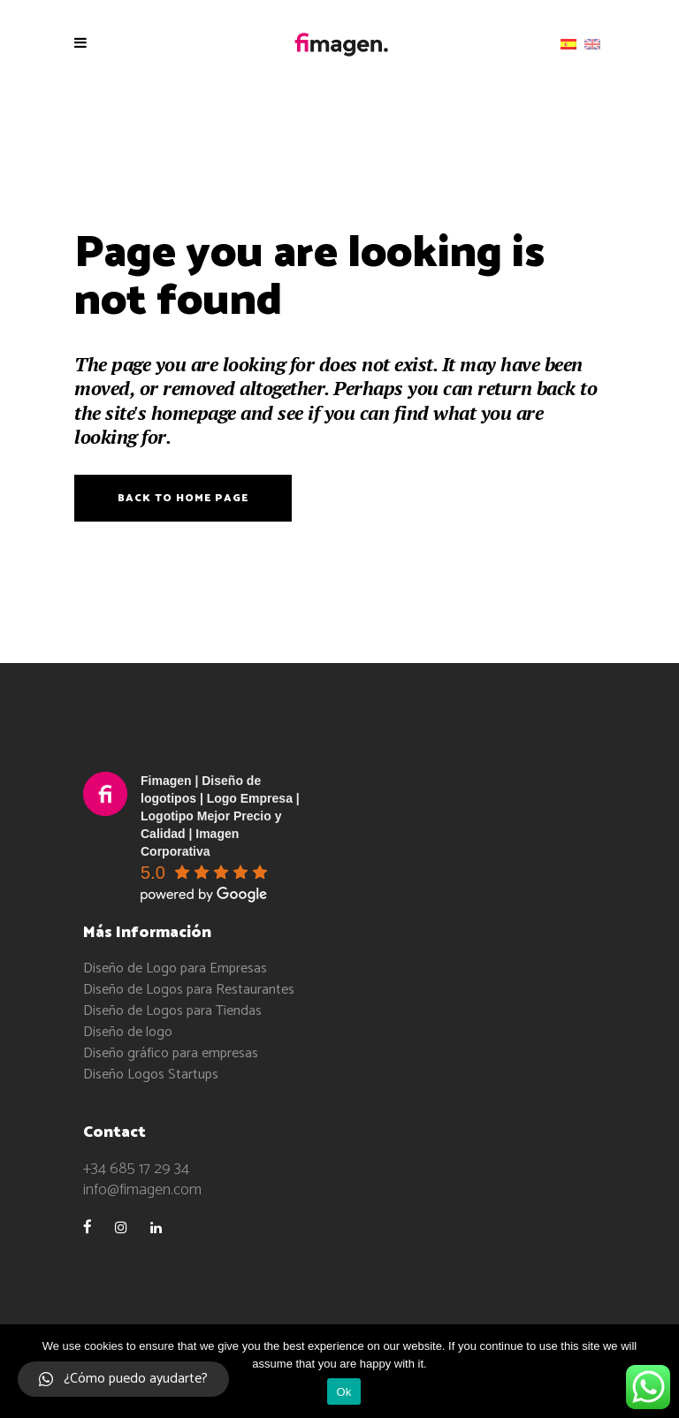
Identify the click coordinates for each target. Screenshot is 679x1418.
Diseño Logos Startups (150, 1074)
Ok (343, 1392)
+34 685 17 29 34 (136, 1168)
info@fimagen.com (142, 1190)
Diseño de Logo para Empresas (175, 968)
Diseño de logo (127, 1032)
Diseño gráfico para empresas (170, 1053)
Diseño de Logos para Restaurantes (188, 990)
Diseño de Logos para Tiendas (172, 1011)
